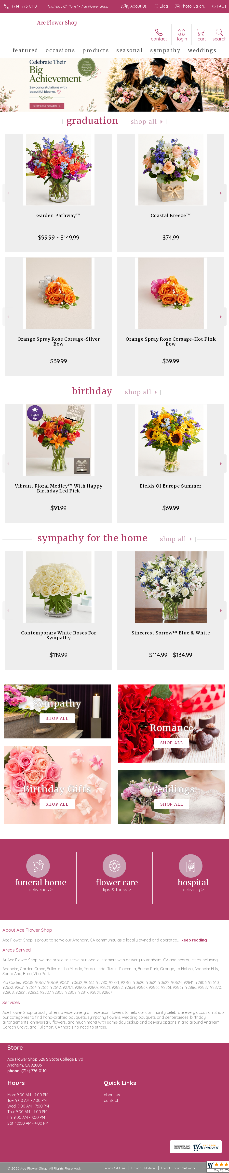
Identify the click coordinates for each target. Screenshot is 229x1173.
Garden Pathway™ (58, 215)
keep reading (194, 940)
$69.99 (170, 508)
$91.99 (59, 508)
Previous (7, 193)
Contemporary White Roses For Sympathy (58, 635)
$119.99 (58, 654)
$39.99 (58, 361)
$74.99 (170, 237)
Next (221, 193)
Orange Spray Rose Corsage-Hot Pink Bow (171, 341)
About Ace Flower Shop (27, 930)
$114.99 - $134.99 (170, 654)
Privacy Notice (143, 1168)
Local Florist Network (178, 1168)
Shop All (144, 122)
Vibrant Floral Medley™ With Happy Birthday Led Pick (58, 488)
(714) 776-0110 (24, 6)
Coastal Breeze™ (171, 215)
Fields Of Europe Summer (171, 486)
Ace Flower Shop (57, 23)
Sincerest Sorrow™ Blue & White (171, 633)
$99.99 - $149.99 (58, 237)
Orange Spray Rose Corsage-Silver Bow (58, 341)
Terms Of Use (114, 1168)
